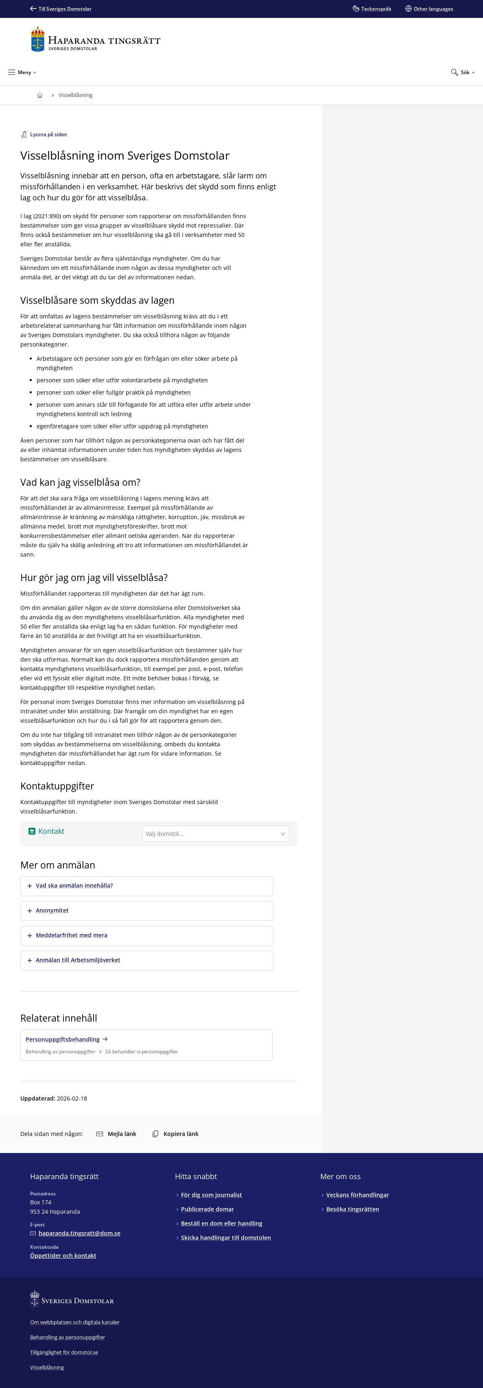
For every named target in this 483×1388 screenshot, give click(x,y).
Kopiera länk (175, 1134)
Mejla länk (116, 1134)
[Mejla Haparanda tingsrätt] (75, 1233)
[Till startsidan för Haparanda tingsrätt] (95, 39)
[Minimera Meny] (22, 72)
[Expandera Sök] (463, 72)
